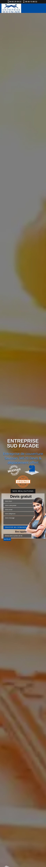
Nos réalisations (23, 491)
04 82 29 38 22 (15, 1)
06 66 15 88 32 (31, 1)
